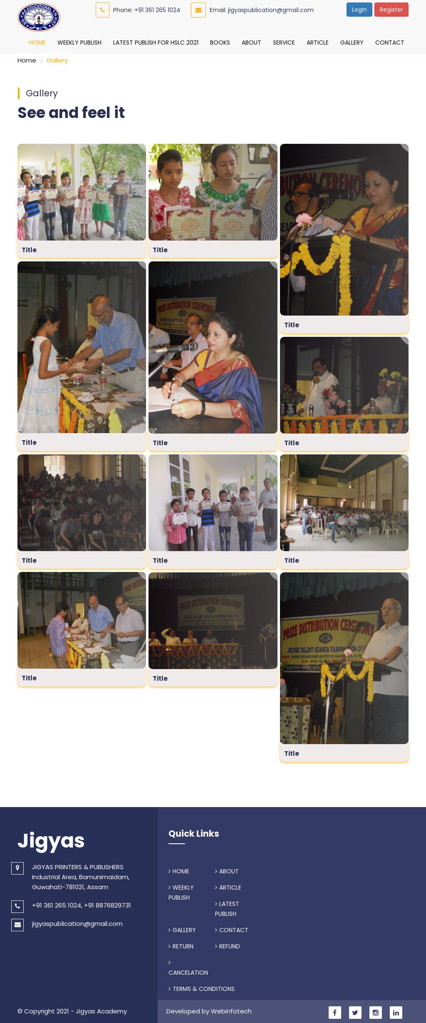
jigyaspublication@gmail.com (271, 10)
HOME (178, 869)
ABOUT (227, 869)
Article (318, 42)
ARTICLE (228, 885)
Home (37, 42)
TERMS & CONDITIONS (201, 987)
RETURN (180, 944)
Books (220, 42)
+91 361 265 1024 (157, 10)
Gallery (352, 42)
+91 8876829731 (107, 903)
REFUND (227, 944)
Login (359, 9)
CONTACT (231, 928)
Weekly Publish (79, 42)
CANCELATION (188, 966)
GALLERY (182, 928)
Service (284, 42)
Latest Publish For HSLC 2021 (155, 42)
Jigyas (51, 839)
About (251, 42)
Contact (389, 42)
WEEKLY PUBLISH (181, 890)
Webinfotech (231, 1009)
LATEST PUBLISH (227, 907)
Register (391, 9)
